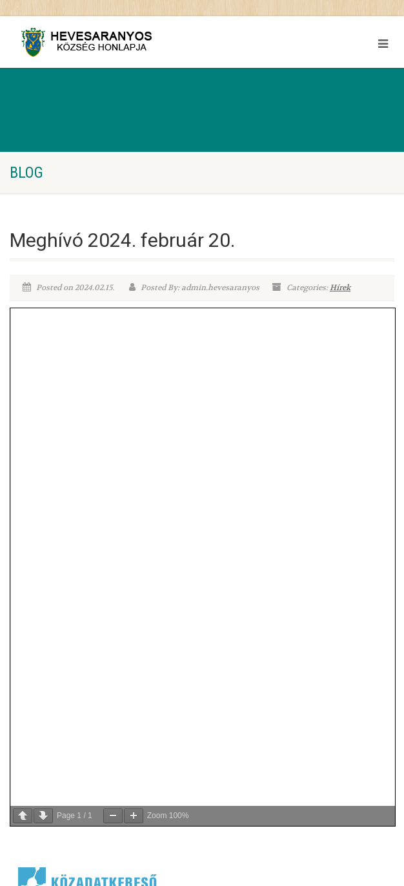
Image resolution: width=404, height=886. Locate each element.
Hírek (340, 287)
